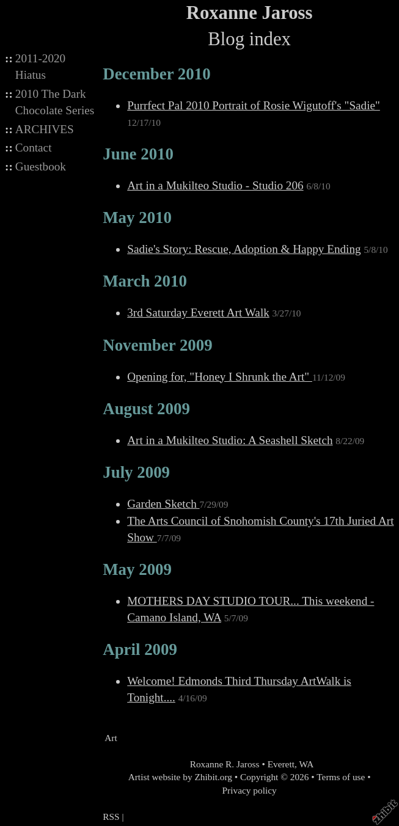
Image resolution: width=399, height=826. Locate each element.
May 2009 (137, 569)
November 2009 (157, 345)
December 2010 (156, 74)
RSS (111, 816)
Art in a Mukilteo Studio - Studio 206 (215, 185)
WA (306, 764)
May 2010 (137, 217)
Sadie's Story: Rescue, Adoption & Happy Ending (244, 249)
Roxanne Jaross (249, 12)
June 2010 (138, 154)
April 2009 (140, 649)
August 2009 (146, 409)
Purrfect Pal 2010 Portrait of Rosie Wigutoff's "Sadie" (253, 105)
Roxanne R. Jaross (224, 764)
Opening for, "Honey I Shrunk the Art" (219, 376)
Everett (281, 764)
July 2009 (136, 472)
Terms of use (341, 777)
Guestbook (40, 166)
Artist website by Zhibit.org (180, 777)
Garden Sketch (163, 503)
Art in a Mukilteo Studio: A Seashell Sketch (229, 440)
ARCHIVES (44, 129)
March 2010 (145, 281)
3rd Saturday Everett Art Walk (198, 312)
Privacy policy (249, 790)
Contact (33, 147)
